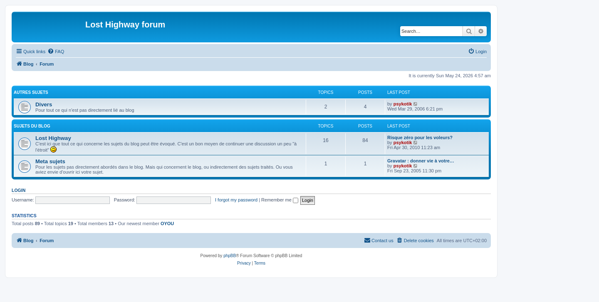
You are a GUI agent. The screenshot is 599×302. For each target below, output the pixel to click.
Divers (43, 104)
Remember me (279, 199)
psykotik (403, 103)
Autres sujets (31, 92)
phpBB (229, 255)
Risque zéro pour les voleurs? (420, 137)
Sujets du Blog (32, 126)
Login (18, 190)
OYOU (167, 223)
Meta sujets (50, 161)
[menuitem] (55, 51)
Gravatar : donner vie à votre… (420, 160)
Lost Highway (53, 138)
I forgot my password (236, 199)
